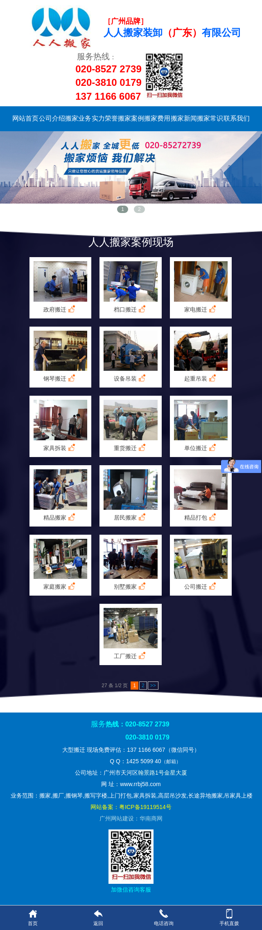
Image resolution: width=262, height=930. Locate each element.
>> (153, 685)
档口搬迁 (130, 309)
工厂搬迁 (130, 656)
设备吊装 (130, 378)
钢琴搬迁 (60, 378)
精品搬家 (60, 517)
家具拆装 (60, 448)
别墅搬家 (130, 586)
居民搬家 (130, 517)
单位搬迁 (201, 448)
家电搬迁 (201, 309)
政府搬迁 (60, 309)
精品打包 (201, 517)
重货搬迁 (130, 448)
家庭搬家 (60, 586)
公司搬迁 (201, 586)
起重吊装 (201, 378)
